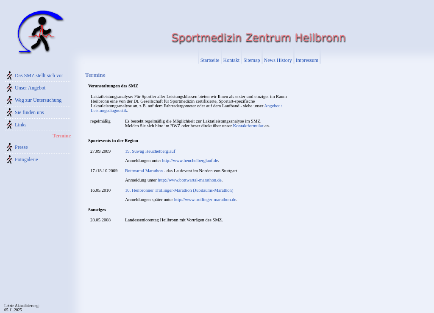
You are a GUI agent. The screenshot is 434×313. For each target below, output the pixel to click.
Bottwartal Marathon (144, 170)
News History (278, 60)
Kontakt (231, 60)
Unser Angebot (30, 88)
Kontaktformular (248, 125)
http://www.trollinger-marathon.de (205, 199)
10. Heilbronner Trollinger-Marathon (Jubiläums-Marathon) (179, 190)
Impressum (307, 60)
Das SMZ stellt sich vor (39, 75)
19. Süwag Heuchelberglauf (150, 151)
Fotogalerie (26, 159)
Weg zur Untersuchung (38, 100)
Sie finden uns (29, 112)
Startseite (210, 60)
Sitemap (251, 60)
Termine (62, 136)
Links (20, 125)
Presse (21, 147)
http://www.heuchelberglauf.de (190, 160)
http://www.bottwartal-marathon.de (190, 180)
